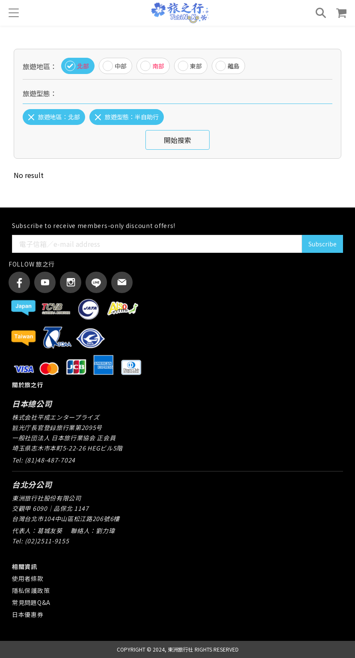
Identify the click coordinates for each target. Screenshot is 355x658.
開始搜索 (177, 140)
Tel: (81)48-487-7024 (43, 460)
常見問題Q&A (31, 602)
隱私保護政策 (31, 590)
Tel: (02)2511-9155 (40, 540)
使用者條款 (28, 578)
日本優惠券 (28, 614)
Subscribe (322, 244)
